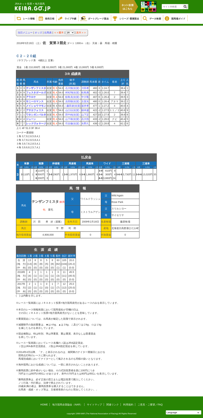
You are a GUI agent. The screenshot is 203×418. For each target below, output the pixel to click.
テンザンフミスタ (36, 88)
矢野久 (85, 123)
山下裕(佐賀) (72, 119)
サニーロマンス (35, 101)
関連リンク (112, 404)
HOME (44, 404)
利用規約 (128, 404)
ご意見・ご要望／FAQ (150, 404)
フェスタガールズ (36, 92)
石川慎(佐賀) (72, 88)
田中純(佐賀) (72, 114)
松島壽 (85, 92)
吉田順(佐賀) (72, 101)
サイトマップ (94, 404)
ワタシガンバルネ (36, 114)
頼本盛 (85, 110)
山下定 (85, 114)
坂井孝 (85, 105)
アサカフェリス (35, 110)
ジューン (31, 119)
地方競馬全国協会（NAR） (67, 404)
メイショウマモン (36, 105)
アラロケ (31, 97)
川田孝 (85, 88)
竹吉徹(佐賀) (72, 123)
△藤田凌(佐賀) (72, 105)
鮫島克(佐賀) (72, 97)
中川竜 (85, 97)
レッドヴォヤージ (36, 123)
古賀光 (85, 101)
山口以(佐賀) (72, 110)
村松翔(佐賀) (72, 92)
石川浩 (85, 119)
